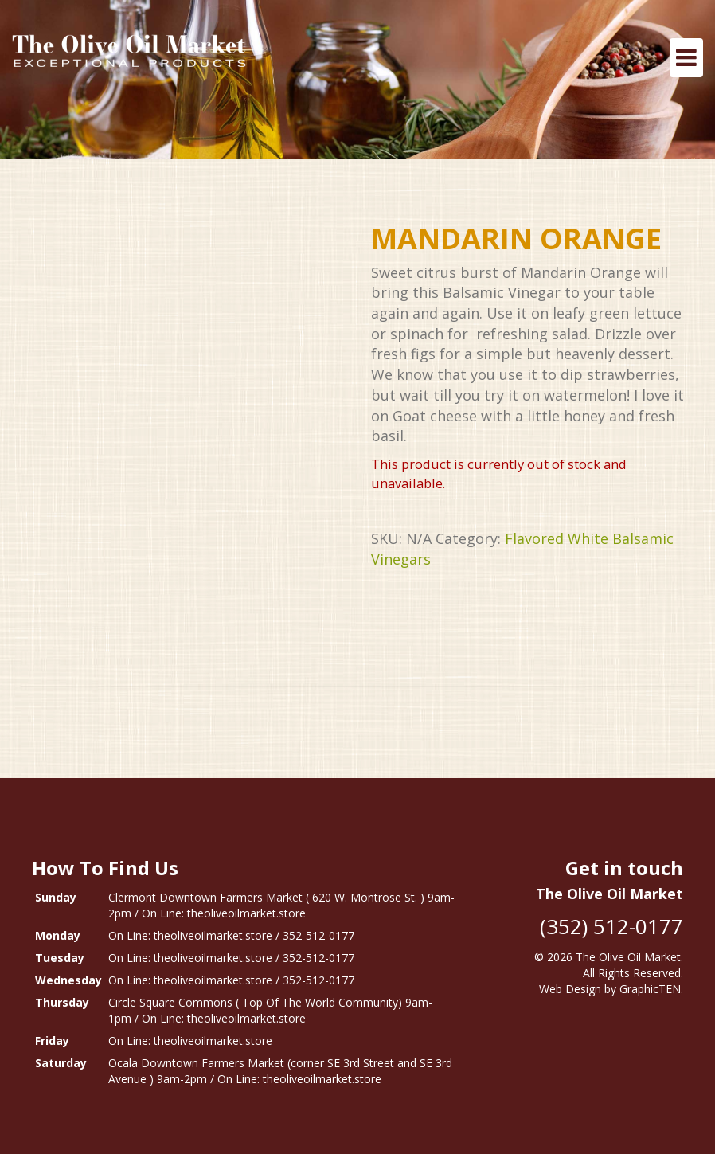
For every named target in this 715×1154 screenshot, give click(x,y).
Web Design (570, 988)
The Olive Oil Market (628, 956)
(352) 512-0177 (611, 926)
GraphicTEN (650, 988)
